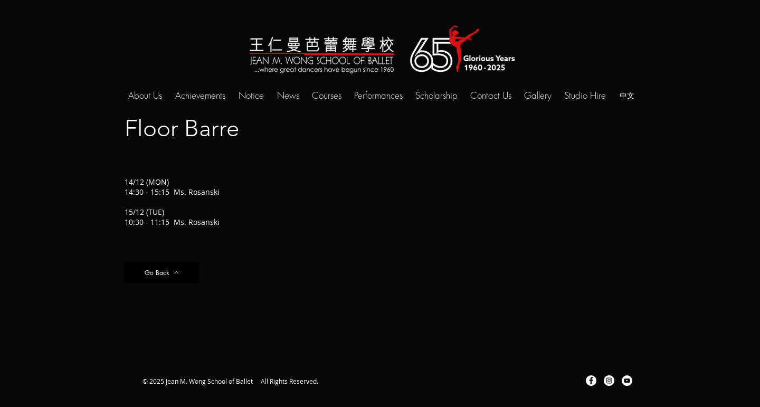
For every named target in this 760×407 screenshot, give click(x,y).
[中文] (627, 95)
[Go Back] (161, 272)
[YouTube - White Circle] (627, 380)
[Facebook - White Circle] (591, 380)
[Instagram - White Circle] (609, 380)
